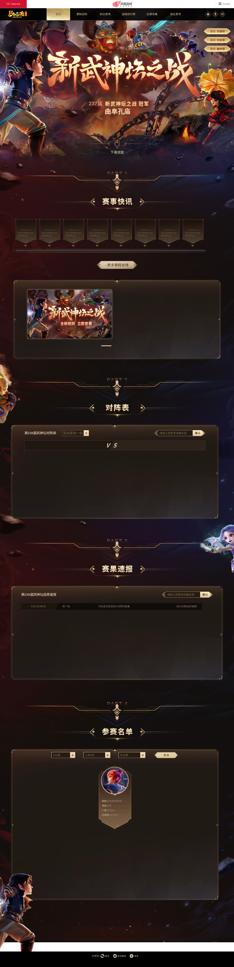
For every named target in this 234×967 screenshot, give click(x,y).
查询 (166, 755)
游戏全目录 (13, 4)
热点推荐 (224, 3)
